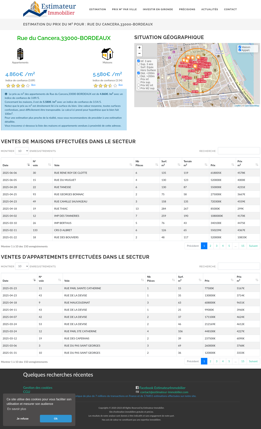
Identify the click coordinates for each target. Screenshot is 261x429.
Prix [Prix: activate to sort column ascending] (213, 165)
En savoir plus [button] (16, 409)
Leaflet (237, 106)
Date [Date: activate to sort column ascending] (5, 165)
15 (242, 245)
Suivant (253, 245)
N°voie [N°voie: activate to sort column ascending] (35, 163)
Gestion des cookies (37, 388)
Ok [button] (56, 418)
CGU (26, 392)
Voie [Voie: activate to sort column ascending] (57, 165)
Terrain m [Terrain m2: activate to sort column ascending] (188, 163)
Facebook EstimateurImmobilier (162, 388)
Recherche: (229, 150)
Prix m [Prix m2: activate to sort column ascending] (239, 163)
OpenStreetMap (251, 106)
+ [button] (139, 48)
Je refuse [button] (22, 418)
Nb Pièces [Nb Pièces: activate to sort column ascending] (139, 163)
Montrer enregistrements (28, 150)
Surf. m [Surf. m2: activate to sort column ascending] (164, 163)
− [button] (139, 54)
